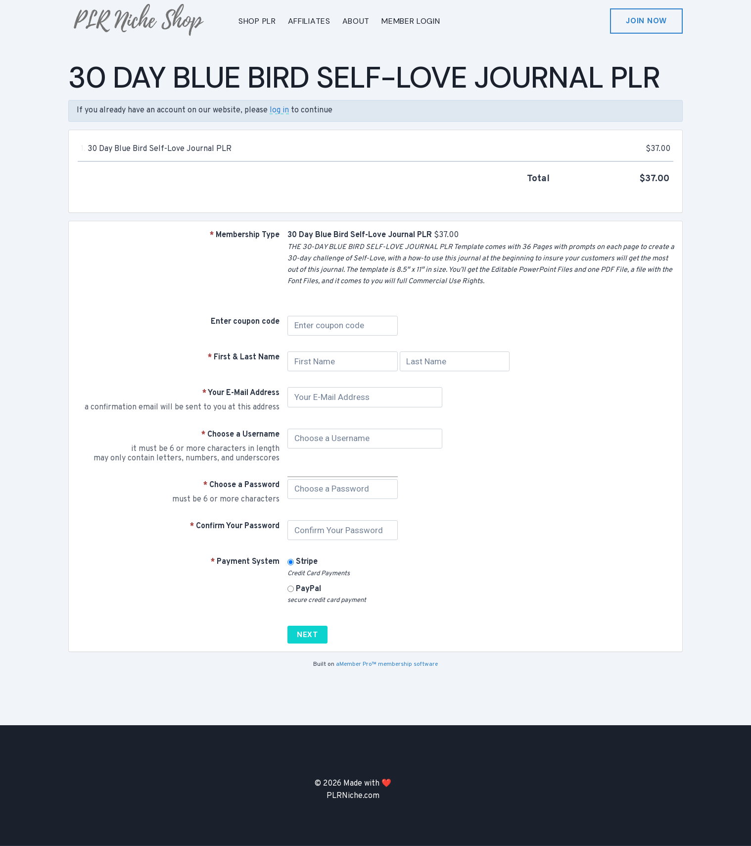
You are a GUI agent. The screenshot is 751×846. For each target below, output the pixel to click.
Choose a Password (241, 485)
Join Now (646, 21)
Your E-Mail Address (241, 393)
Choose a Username (240, 435)
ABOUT (356, 21)
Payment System (245, 562)
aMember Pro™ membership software (387, 664)
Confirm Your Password (235, 526)
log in (279, 110)
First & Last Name (244, 357)
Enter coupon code (245, 322)
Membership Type (245, 235)
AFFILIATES (309, 21)
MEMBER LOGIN (410, 21)
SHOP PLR (257, 21)
